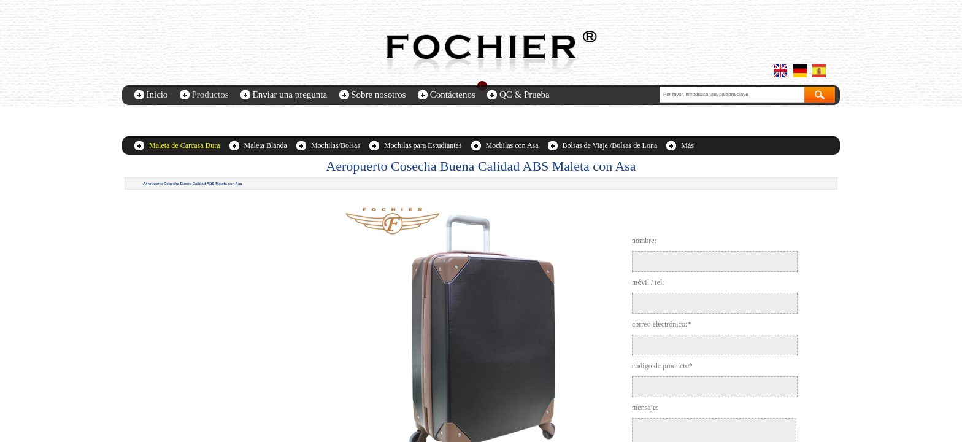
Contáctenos (452, 94)
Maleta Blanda (265, 145)
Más (687, 145)
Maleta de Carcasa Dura (184, 145)
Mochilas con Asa (512, 145)
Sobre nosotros (378, 94)
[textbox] (732, 95)
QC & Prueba (524, 94)
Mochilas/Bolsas (335, 145)
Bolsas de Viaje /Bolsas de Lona (610, 145)
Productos (210, 94)
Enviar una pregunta (290, 94)
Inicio (157, 94)
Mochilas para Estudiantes (423, 145)
